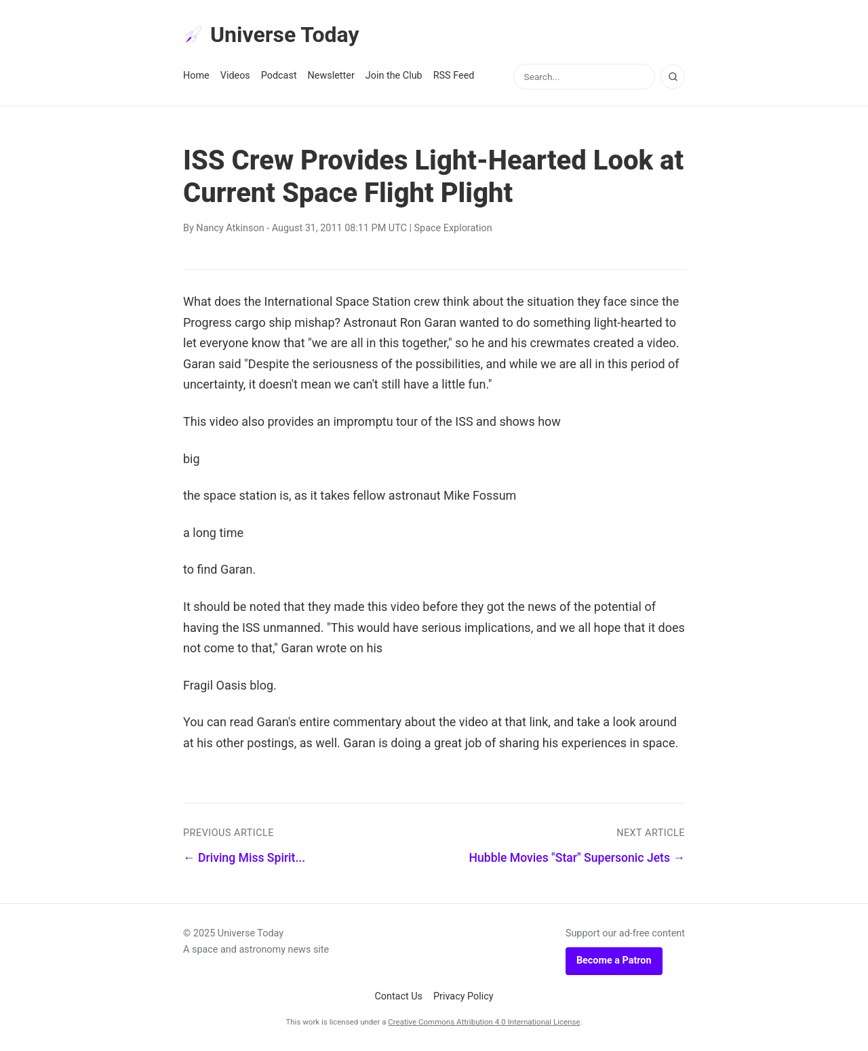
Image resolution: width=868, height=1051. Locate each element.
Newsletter (331, 75)
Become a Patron (614, 960)
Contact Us (398, 996)
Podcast (279, 75)
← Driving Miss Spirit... (244, 858)
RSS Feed (454, 75)
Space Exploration (453, 228)
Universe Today (271, 34)
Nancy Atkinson (230, 228)
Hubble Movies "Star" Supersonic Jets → (577, 858)
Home (196, 75)
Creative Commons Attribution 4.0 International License (484, 1022)
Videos (235, 75)
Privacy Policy (463, 996)
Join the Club (394, 75)
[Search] (672, 76)
